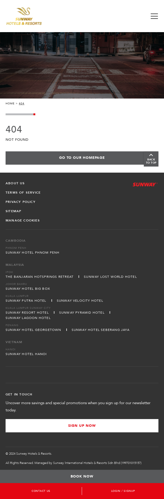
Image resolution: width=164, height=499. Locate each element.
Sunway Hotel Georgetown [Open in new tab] (33, 330)
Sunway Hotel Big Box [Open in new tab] (28, 289)
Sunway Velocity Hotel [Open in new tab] (80, 300)
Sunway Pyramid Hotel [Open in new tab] (82, 312)
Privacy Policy (21, 202)
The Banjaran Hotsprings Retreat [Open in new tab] (40, 277)
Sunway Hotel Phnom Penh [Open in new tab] (33, 252)
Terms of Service (23, 192)
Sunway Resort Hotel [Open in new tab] (27, 312)
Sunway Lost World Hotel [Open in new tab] (110, 277)
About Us (15, 183)
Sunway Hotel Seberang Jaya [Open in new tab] (101, 330)
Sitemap (13, 211)
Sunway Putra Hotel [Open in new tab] (26, 300)
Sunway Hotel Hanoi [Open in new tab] (26, 354)
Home (10, 103)
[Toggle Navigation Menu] (154, 16)
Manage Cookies (23, 220)
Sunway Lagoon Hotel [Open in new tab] (28, 318)
